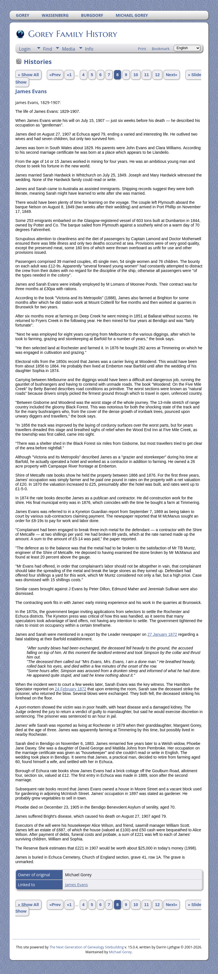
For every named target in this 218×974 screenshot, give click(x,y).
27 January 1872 (162, 634)
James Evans (76, 884)
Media (68, 49)
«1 (69, 74)
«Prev (55, 74)
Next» (171, 74)
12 (157, 74)
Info (89, 49)
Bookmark (160, 48)
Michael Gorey (120, 952)
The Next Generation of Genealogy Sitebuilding (86, 947)
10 (135, 74)
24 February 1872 (70, 689)
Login (25, 49)
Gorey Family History (72, 34)
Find (47, 49)
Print (142, 48)
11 (146, 74)
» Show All (28, 74)
